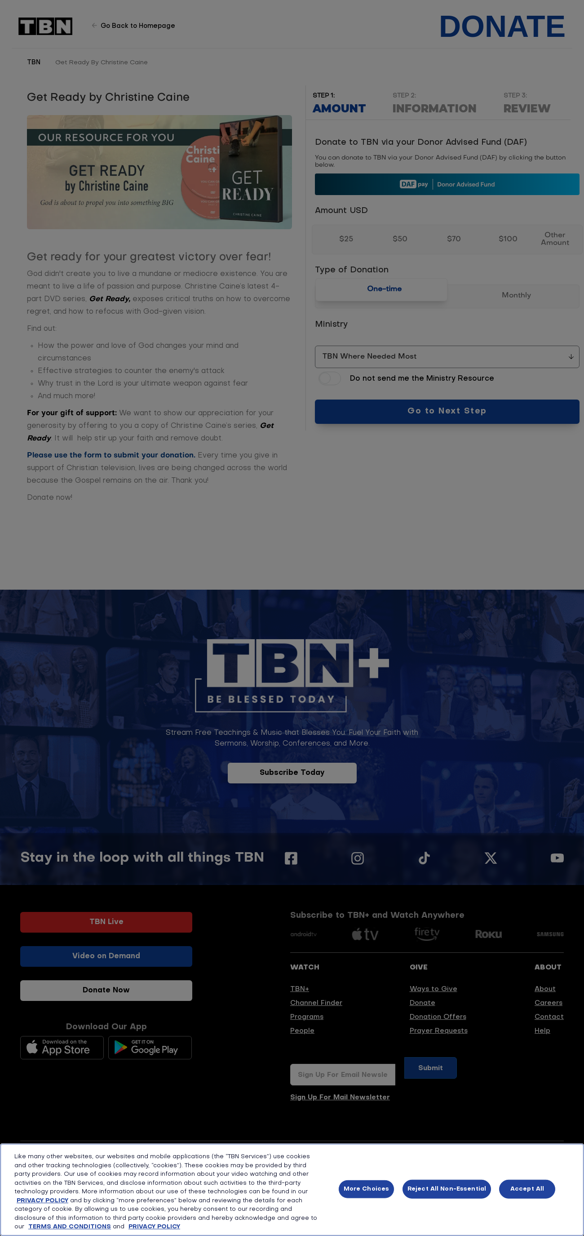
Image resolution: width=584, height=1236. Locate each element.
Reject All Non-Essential (446, 1189)
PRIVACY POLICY (42, 1201)
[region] (292, 1189)
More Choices (366, 1189)
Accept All (527, 1189)
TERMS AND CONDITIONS (69, 1227)
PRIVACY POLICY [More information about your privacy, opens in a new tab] (154, 1227)
